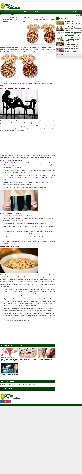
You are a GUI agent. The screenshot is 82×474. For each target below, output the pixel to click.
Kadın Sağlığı (7, 17)
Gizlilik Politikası (15, 14)
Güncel (74, 11)
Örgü (68, 11)
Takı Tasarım (38, 11)
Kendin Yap (60, 11)
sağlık (27, 223)
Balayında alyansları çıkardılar (71, 27)
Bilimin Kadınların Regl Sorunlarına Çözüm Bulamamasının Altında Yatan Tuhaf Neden (9, 361)
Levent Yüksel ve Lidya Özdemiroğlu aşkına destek (71, 43)
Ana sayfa (1, 11)
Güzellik (15, 11)
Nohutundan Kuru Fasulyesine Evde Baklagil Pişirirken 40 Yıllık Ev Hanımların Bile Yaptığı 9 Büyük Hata (72, 35)
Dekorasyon (49, 11)
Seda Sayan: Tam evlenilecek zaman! (71, 49)
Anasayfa (2, 17)
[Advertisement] (13, 32)
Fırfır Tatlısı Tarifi (68, 21)
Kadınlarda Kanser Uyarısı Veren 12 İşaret (28, 360)
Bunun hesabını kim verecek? (46, 359)
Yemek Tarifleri (25, 11)
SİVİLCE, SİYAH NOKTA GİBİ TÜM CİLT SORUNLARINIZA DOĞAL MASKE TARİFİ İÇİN (72, 39)
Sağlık (7, 11)
